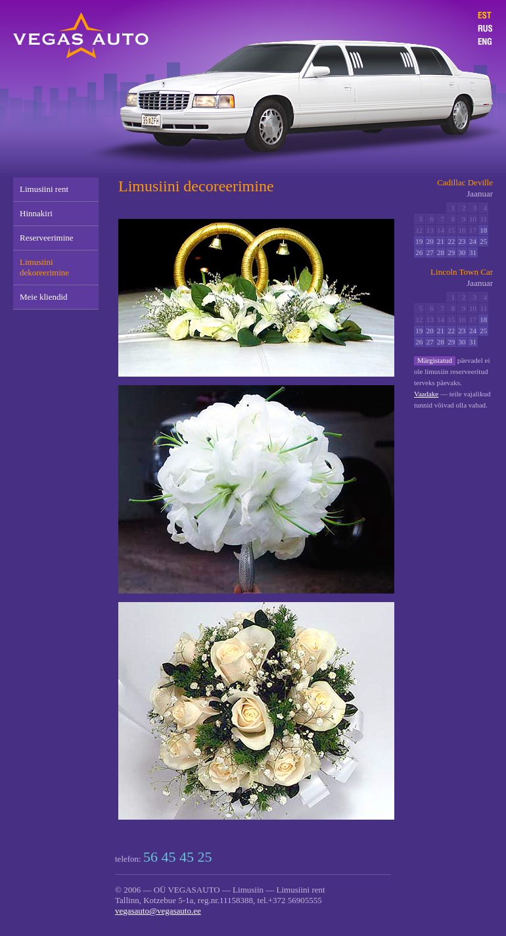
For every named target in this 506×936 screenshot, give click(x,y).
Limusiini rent (44, 189)
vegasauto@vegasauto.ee (158, 911)
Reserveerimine (47, 238)
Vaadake (426, 394)
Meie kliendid (44, 297)
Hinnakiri (36, 213)
